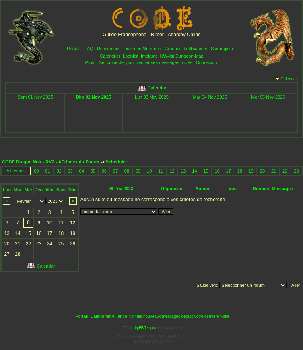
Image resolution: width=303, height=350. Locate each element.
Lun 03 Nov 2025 (152, 97)
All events (16, 170)
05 (93, 171)
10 (149, 171)
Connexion (206, 62)
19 (251, 171)
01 (47, 171)
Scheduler (116, 161)
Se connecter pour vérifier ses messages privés (145, 62)
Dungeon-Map (189, 56)
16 (216, 171)
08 (126, 171)
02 (58, 171)
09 (138, 171)
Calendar (286, 79)
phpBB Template (145, 328)
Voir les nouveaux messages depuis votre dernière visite (179, 316)
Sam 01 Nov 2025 (35, 97)
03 (70, 171)
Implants (149, 56)
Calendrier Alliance (108, 316)
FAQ (89, 48)
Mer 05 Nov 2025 (268, 97)
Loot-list (130, 56)
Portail (73, 48)
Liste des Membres (142, 48)
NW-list (167, 56)
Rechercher (108, 48)
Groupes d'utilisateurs (186, 48)
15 (205, 171)
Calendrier (110, 56)
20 (262, 171)
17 (228, 171)
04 (81, 171)
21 (273, 171)
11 (160, 171)
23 (296, 171)
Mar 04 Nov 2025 (210, 97)
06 (104, 171)
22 (284, 171)
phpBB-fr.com (163, 341)
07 (115, 171)
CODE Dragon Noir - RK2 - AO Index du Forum (50, 161)
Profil (90, 62)
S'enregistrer (223, 48)
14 (194, 171)
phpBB (140, 337)
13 (183, 171)
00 (36, 171)
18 (239, 171)
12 (171, 171)
